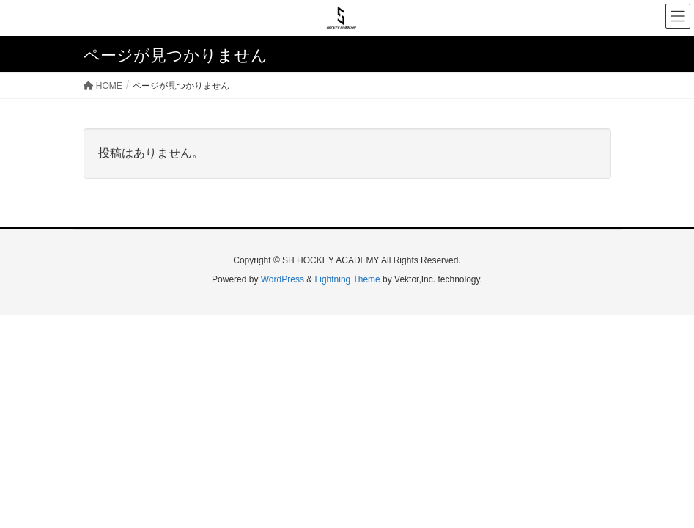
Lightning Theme (347, 279)
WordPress (282, 279)
